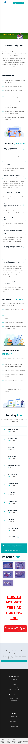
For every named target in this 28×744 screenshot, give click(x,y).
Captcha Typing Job (14, 465)
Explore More (14, 537)
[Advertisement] (13, 19)
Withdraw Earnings (19, 741)
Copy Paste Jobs (13, 429)
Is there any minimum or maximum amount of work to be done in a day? (13, 232)
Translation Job (14, 726)
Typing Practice (18, 574)
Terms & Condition (14, 682)
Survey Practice (18, 565)
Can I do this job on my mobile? (12, 192)
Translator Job (12, 501)
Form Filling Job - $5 (7, 574)
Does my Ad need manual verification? (10, 149)
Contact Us (14, 679)
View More (14, 661)
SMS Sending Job (13, 510)
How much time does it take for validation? (12, 163)
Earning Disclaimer (14, 689)
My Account (25, 740)
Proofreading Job (13, 483)
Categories (14, 700)
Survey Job (11, 447)
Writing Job (11, 492)
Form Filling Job (14, 721)
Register (16, 3)
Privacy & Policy (14, 687)
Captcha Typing (8, 741)
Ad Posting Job (12, 474)
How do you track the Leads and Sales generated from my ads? (12, 261)
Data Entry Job (12, 438)
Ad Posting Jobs (14, 719)
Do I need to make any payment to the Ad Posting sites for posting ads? (13, 205)
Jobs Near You (14, 698)
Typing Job (11, 519)
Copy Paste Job (2, 741)
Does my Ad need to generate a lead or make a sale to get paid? (12, 176)
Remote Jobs (12, 456)
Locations (14, 703)
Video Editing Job (13, 528)
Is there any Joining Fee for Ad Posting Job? (12, 282)
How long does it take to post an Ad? (12, 218)
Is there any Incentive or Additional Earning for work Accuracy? (13, 247)
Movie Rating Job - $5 (7, 583)
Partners (14, 684)
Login (14, 705)
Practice (21, 3)
